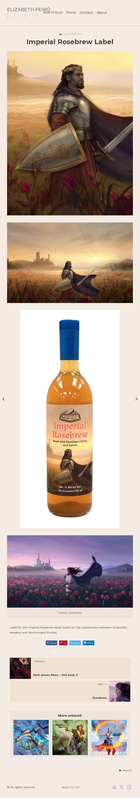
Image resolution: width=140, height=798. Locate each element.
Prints (71, 13)
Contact (86, 13)
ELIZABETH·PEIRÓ (28, 9)
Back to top (71, 787)
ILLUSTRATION (70, 34)
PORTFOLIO (53, 13)
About (102, 13)
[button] (125, 771)
